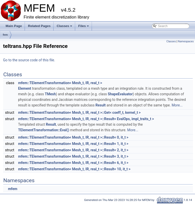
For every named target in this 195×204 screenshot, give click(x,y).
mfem (12, 189)
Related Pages (39, 26)
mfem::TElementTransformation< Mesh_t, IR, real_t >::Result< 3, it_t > (73, 156)
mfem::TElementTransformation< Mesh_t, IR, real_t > (60, 83)
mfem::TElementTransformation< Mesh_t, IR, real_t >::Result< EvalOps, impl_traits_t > (86, 119)
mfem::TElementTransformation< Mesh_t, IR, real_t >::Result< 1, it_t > (73, 144)
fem (5, 34)
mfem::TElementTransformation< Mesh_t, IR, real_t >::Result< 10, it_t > (74, 169)
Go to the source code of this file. (29, 60)
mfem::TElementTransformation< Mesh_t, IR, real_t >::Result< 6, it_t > (73, 163)
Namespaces (186, 41)
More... (177, 105)
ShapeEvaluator (120, 94)
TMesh (50, 94)
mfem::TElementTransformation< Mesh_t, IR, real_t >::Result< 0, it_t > (73, 137)
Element (24, 88)
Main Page (14, 26)
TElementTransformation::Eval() (43, 130)
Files (84, 27)
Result (100, 105)
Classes (65, 27)
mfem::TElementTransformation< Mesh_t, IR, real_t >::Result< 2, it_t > (73, 150)
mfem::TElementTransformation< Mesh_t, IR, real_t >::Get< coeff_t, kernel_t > (79, 112)
